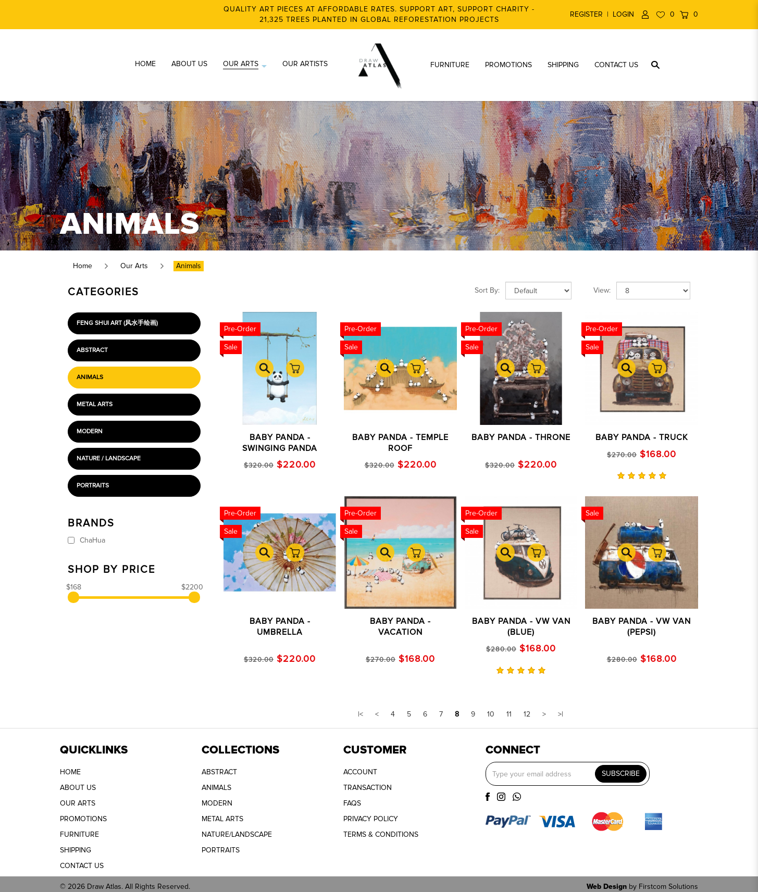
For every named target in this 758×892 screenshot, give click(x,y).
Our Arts (134, 265)
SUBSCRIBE (621, 773)
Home (82, 265)
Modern (90, 431)
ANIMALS (216, 787)
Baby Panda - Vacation (400, 626)
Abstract (92, 350)
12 (527, 714)
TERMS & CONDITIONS (380, 834)
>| (560, 714)
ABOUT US (78, 787)
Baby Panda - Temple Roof (400, 443)
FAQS (352, 803)
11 (509, 714)
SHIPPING (75, 850)
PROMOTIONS (83, 818)
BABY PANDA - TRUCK (641, 437)
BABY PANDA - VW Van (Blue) (521, 626)
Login (623, 14)
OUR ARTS (77, 803)
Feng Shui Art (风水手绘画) (117, 323)
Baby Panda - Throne (520, 437)
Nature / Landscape (109, 458)
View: (602, 290)
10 (490, 714)
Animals (188, 265)
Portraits (93, 485)
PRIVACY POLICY (370, 818)
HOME (70, 772)
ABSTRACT (219, 772)
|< (360, 714)
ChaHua (86, 540)
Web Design (607, 886)
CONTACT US (82, 865)
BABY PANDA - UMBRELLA (280, 626)
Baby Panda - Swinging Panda (279, 443)
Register (586, 14)
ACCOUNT (360, 772)
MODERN (217, 803)
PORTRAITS (221, 850)
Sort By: (487, 290)
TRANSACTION (367, 787)
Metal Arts (95, 404)
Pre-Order (240, 328)
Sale (231, 347)
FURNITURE (79, 834)
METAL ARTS (222, 818)
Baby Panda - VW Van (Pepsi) (641, 626)
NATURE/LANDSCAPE (237, 834)
